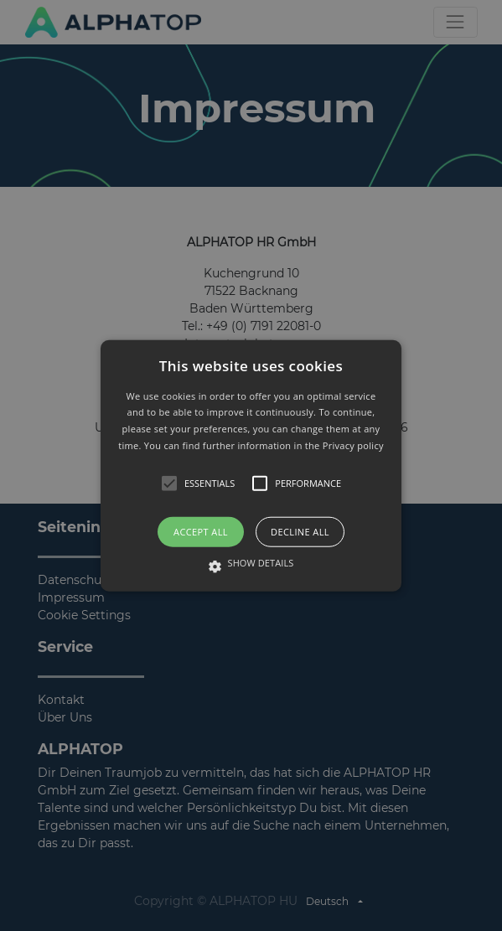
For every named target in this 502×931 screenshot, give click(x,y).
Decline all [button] (300, 531)
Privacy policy (353, 445)
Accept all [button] (200, 531)
